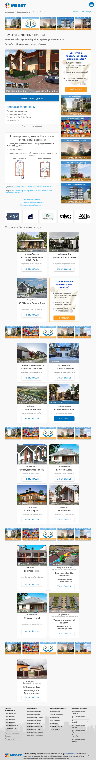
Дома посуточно (55, 719)
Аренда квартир (55, 710)
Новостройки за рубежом (35, 731)
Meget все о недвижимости (13, 753)
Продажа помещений (11, 724)
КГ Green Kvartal (64, 468)
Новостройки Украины (34, 710)
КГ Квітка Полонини (64, 367)
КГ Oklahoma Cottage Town (32, 302)
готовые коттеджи (40, 189)
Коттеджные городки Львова (78, 738)
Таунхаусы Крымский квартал (30, 204)
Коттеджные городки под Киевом (80, 720)
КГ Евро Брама (31, 509)
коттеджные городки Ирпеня (22, 185)
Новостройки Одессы (34, 722)
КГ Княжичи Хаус (31, 685)
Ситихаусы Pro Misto (31, 367)
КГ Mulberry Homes (31, 408)
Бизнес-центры (55, 728)
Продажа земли (10, 721)
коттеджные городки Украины (22, 189)
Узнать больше (32, 267)
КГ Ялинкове (64, 509)
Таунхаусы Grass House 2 (31, 468)
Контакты (8, 734)
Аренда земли (54, 722)
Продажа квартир (10, 711)
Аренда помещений (56, 725)
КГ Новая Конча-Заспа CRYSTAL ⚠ (32, 257)
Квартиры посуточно (56, 713)
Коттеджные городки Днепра (78, 724)
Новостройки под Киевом (35, 716)
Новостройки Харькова (34, 725)
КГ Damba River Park (64, 408)
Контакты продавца (32, 96)
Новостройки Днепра (34, 719)
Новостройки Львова (33, 728)
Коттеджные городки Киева (78, 715)
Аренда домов (54, 716)
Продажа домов (10, 718)
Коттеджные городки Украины (78, 710)
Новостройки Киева (33, 713)
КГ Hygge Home (31, 569)
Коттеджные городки (23, 12)
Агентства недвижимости (13, 731)
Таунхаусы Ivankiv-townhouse (34, 201)
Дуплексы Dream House (64, 256)
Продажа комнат (10, 715)
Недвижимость (9, 12)
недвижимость (37, 124)
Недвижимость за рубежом (10, 727)
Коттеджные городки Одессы (78, 729)
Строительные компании (35, 734)
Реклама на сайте (10, 737)
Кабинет (75, 12)
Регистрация (86, 12)
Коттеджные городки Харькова (78, 734)
